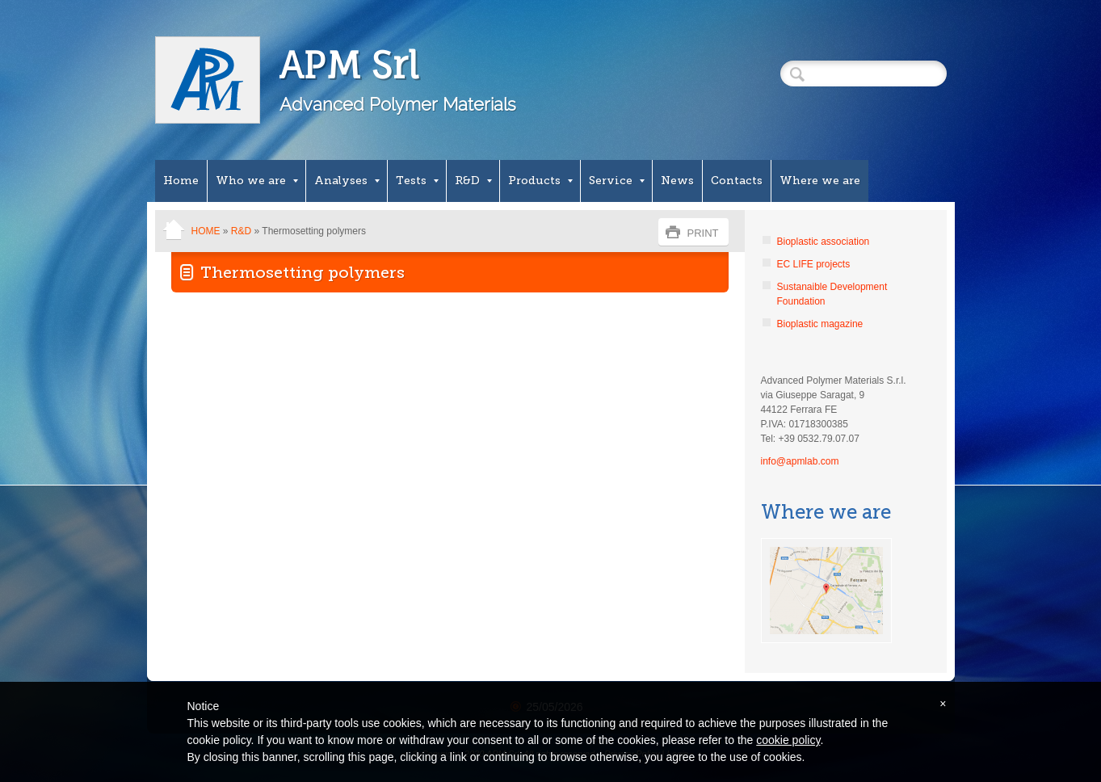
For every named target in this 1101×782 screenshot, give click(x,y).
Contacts (737, 180)
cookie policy (788, 740)
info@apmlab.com (800, 461)
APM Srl (349, 65)
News (677, 180)
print (703, 233)
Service (617, 180)
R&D (473, 180)
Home (181, 180)
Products (540, 180)
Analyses (347, 180)
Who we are (257, 180)
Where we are (820, 180)
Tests (417, 180)
